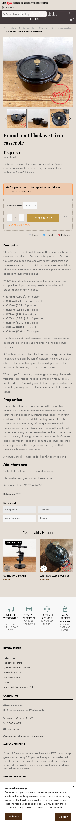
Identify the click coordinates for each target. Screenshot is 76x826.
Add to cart (43, 218)
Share (35, 234)
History (6, 682)
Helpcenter (9, 657)
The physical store (12, 662)
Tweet (50, 234)
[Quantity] (15, 217)
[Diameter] (30, 205)
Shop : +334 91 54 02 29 (20, 717)
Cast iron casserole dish (55, 575)
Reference (9, 494)
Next (69, 118)
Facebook (39, 736)
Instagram (11, 736)
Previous (6, 118)
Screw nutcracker (14, 575)
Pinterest (65, 234)
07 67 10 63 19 (14, 723)
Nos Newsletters (11, 677)
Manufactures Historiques (16, 667)
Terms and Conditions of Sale (18, 687)
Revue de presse (12, 672)
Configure (13, 816)
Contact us (13, 728)
